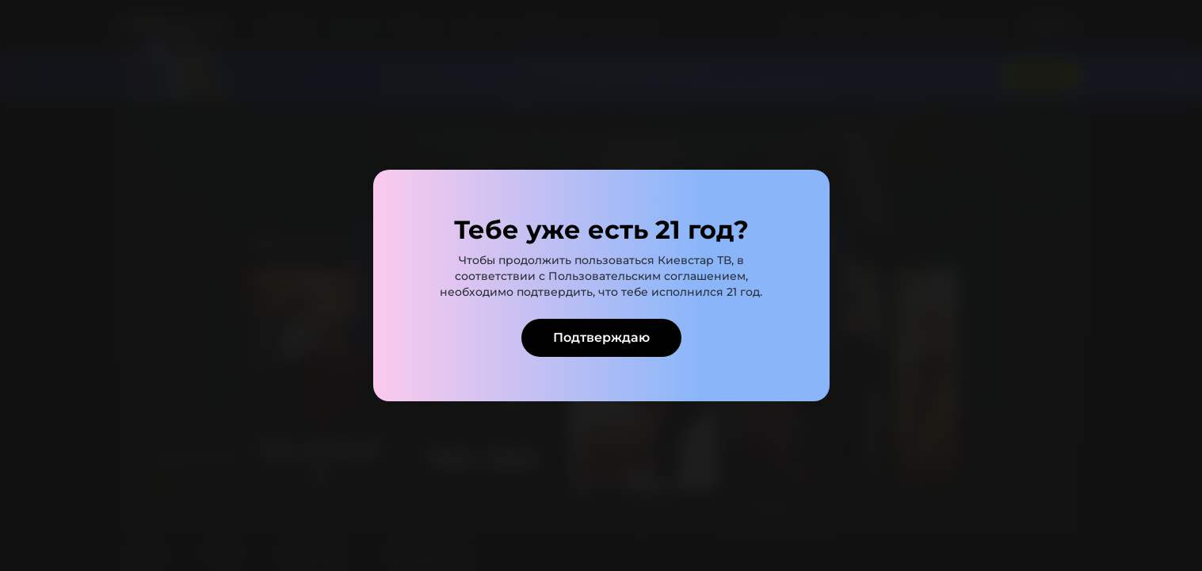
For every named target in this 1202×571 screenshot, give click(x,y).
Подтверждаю (601, 337)
